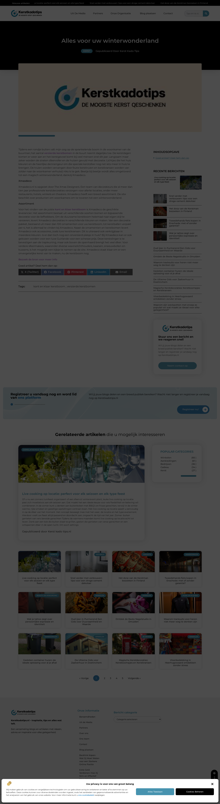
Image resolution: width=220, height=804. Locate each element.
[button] (212, 784)
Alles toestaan (155, 791)
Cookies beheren (195, 791)
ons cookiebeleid (86, 795)
